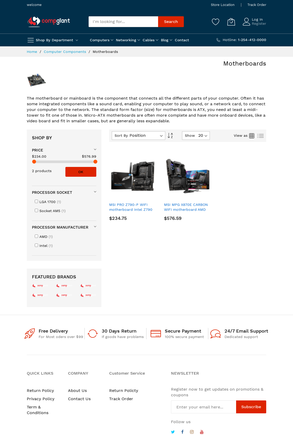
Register (259, 23)
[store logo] (49, 21)
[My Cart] (231, 21)
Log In (257, 19)
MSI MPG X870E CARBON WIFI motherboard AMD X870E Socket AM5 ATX (186, 210)
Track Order (256, 5)
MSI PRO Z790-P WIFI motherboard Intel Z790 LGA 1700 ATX (130, 210)
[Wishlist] (216, 21)
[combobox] (123, 21)
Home (32, 52)
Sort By (121, 135)
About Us (77, 390)
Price (37, 150)
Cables (148, 40)
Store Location (223, 5)
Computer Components (65, 52)
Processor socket (52, 192)
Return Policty (123, 390)
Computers (99, 40)
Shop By (42, 137)
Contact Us (79, 398)
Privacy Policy (41, 398)
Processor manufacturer (60, 227)
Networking (126, 40)
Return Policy (40, 390)
